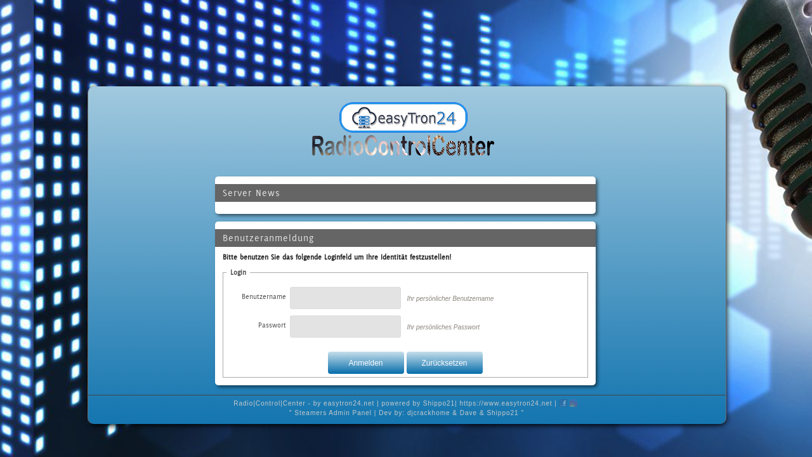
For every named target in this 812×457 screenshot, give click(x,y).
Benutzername (264, 296)
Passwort (272, 325)
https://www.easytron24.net (506, 403)
